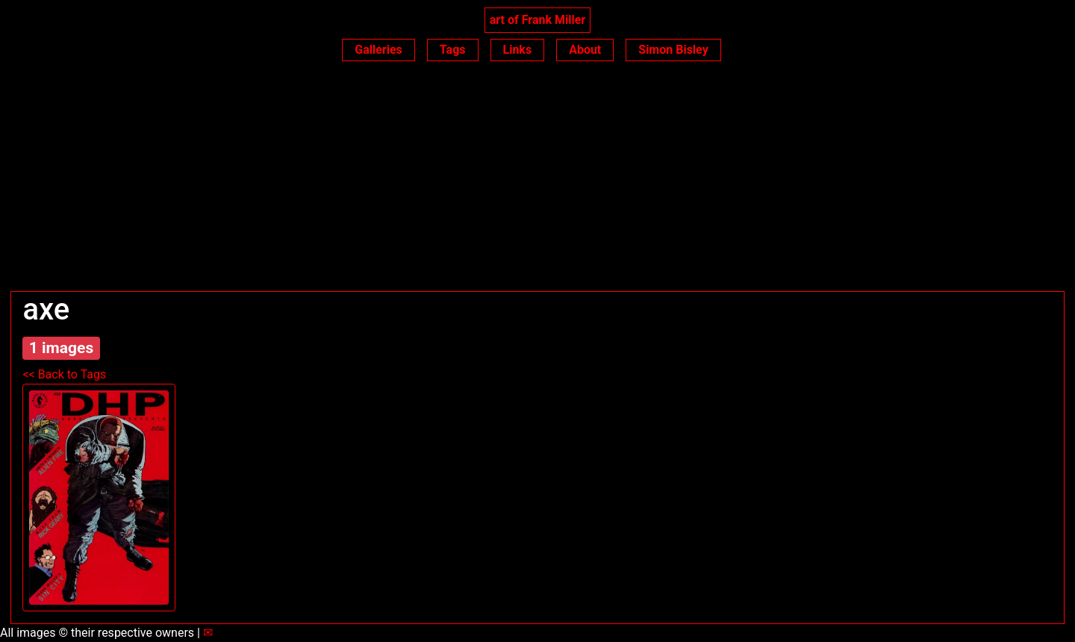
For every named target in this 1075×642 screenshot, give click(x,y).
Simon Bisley (673, 50)
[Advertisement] (537, 179)
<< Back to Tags (64, 374)
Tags (453, 50)
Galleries (378, 50)
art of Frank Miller (537, 20)
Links (517, 50)
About (585, 50)
